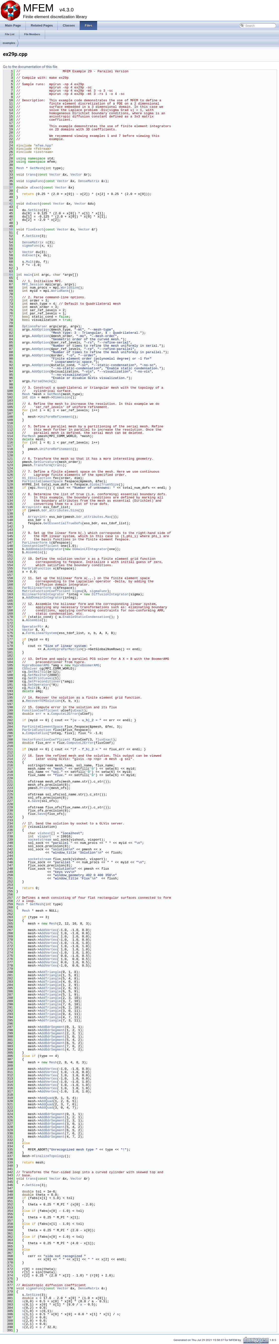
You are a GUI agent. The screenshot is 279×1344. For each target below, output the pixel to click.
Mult (30, 262)
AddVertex (48, 930)
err (38, 713)
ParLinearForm (34, 542)
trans (31, 174)
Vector (55, 174)
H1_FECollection (36, 478)
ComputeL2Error (64, 713)
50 (8, 229)
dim (32, 397)
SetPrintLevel (40, 678)
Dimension (61, 397)
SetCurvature (45, 462)
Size (74, 510)
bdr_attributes (54, 510)
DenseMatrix (89, 181)
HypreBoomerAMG (35, 665)
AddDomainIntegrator (44, 549)
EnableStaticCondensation (86, 617)
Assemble (33, 552)
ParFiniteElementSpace (42, 481)
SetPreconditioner (44, 681)
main (28, 274)
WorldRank (59, 291)
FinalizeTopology (49, 1156)
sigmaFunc (34, 181)
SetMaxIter (37, 675)
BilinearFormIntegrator (43, 594)
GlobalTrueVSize (104, 484)
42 (8, 203)
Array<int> (31, 507)
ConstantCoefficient (40, 546)
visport (44, 836)
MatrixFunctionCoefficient (46, 591)
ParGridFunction (36, 568)
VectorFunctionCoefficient (46, 739)
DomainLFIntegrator (89, 549)
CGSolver (29, 668)
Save (35, 801)
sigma (77, 591)
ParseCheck (41, 381)
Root (41, 487)
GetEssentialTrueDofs (62, 523)
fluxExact (34, 229)
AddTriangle (50, 972)
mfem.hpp (43, 145)
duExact (33, 203)
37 (8, 187)
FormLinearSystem (41, 633)
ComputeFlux (36, 733)
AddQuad (46, 1098)
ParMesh (29, 436)
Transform (42, 465)
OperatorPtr (32, 626)
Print (44, 788)
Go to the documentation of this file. (30, 67)
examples (9, 42)
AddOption (40, 329)
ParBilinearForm (36, 588)
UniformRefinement (55, 416)
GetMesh (36, 168)
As (49, 649)
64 (8, 274)
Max (108, 517)
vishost (44, 833)
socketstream (39, 839)
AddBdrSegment (51, 1027)
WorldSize (69, 287)
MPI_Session (32, 284)
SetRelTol (36, 672)
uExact (35, 187)
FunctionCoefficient (40, 710)
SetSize (35, 210)
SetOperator (38, 684)
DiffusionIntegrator (110, 594)
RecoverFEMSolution (43, 701)
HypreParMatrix (66, 649)
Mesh (20, 168)
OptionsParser (34, 326)
